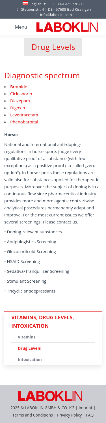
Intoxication (30, 359)
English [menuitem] (35, 3)
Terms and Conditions (33, 415)
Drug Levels (29, 348)
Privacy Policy (69, 415)
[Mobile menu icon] (16, 27)
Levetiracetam (24, 115)
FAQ (90, 415)
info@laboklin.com (53, 14)
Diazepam (20, 100)
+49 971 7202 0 (70, 3)
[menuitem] (34, 3)
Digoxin (17, 107)
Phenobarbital (24, 122)
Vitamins (26, 337)
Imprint (85, 407)
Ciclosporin (21, 93)
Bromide (18, 86)
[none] (34, 4)
